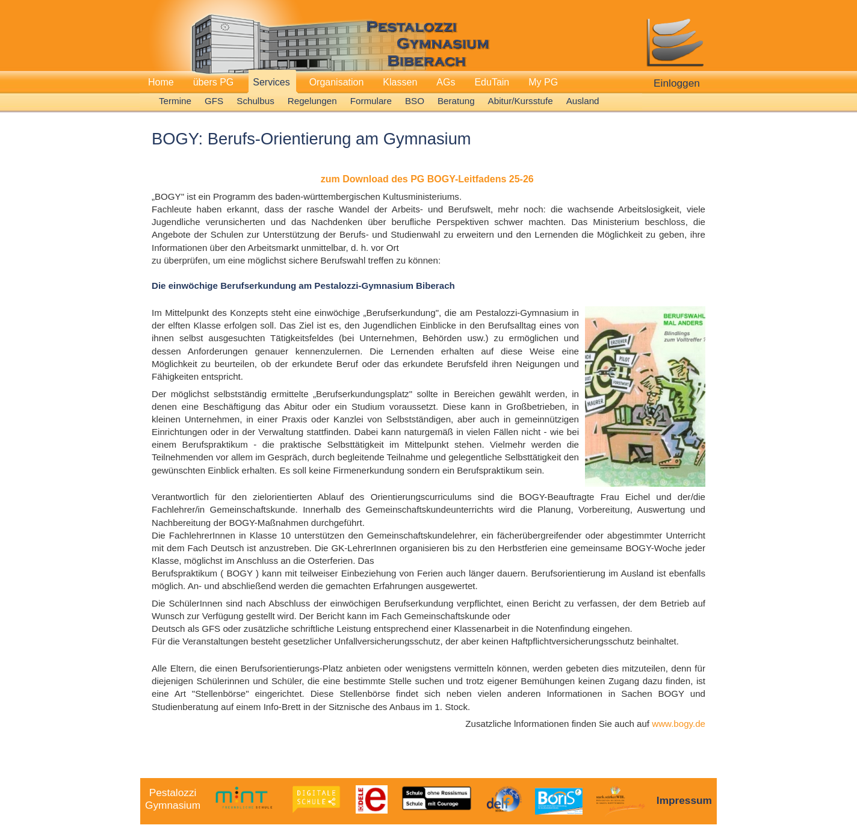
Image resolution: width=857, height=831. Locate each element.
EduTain (491, 82)
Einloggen (677, 83)
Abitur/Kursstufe (520, 101)
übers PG (213, 82)
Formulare (371, 101)
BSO (414, 101)
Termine (175, 101)
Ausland (582, 101)
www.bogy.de (678, 723)
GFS (214, 101)
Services (271, 82)
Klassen (400, 82)
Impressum (684, 800)
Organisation (336, 82)
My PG (543, 82)
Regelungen (312, 101)
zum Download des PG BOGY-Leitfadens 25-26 (427, 179)
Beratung (456, 101)
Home (161, 82)
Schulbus (255, 101)
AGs (445, 82)
